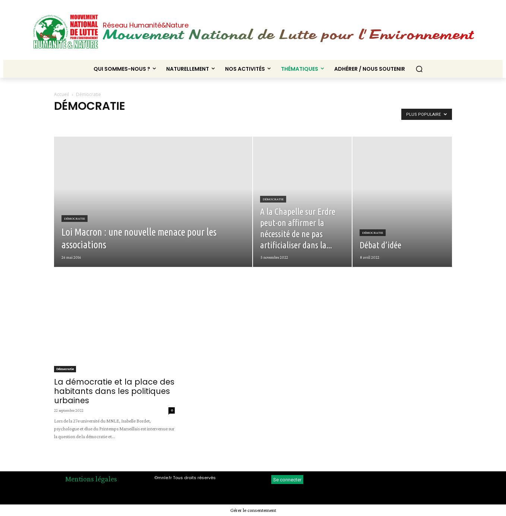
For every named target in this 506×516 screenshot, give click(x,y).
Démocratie (74, 218)
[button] (419, 69)
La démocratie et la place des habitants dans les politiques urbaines (114, 391)
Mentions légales (91, 479)
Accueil (61, 94)
